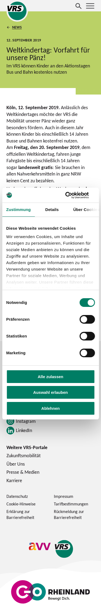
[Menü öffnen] (90, 6)
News (17, 27)
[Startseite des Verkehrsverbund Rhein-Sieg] (17, 11)
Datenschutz (17, 496)
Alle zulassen (50, 376)
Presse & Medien (22, 472)
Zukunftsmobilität (23, 455)
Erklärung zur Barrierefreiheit (20, 514)
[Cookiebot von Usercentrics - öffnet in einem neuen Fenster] (72, 195)
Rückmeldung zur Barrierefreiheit (69, 514)
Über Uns (15, 464)
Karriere (14, 480)
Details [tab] (52, 209)
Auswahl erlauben (50, 392)
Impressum (63, 496)
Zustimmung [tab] (18, 209)
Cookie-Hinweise (21, 504)
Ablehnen (50, 408)
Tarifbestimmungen (71, 504)
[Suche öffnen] (78, 6)
